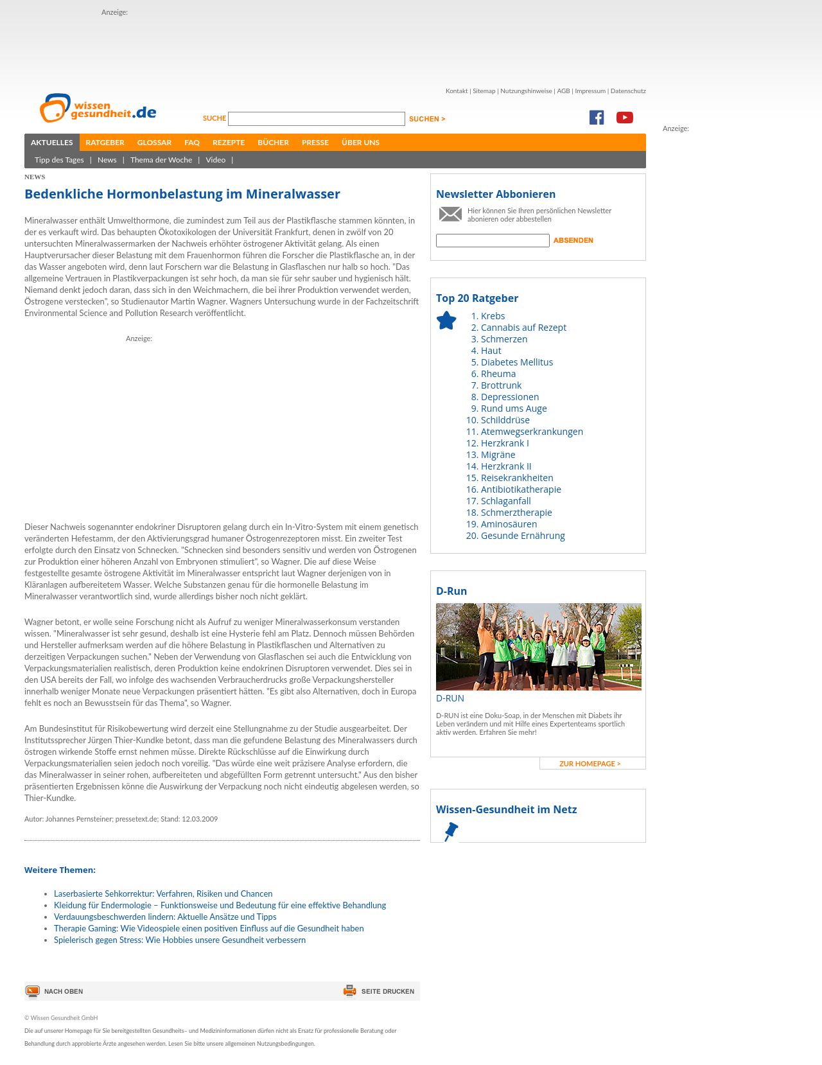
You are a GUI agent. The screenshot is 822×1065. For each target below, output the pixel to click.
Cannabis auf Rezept (523, 327)
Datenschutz (628, 90)
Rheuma (498, 373)
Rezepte (229, 142)
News (107, 159)
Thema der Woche (161, 159)
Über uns (361, 142)
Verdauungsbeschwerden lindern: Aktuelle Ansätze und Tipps (165, 916)
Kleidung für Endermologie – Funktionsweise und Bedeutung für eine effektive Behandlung (220, 905)
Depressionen (510, 397)
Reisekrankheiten (517, 477)
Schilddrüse (505, 420)
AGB (563, 90)
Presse (315, 142)
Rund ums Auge (514, 408)
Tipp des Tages (59, 159)
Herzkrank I (505, 443)
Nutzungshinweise (526, 90)
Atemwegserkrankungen (532, 431)
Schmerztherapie (516, 512)
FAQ (192, 142)
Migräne (498, 454)
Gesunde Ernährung (523, 535)
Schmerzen (504, 339)
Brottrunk (501, 385)
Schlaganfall (506, 501)
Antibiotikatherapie (521, 489)
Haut (491, 350)
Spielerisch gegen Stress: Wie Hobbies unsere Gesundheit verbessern (180, 940)
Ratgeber (105, 142)
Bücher (273, 142)
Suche (215, 118)
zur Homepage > (590, 763)
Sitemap (484, 90)
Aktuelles (52, 142)
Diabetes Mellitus (517, 362)
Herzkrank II (506, 466)
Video (215, 159)
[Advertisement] (714, 327)
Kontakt (457, 90)
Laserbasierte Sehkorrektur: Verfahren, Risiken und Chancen (163, 893)
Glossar (154, 142)
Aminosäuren (509, 524)
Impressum (590, 90)
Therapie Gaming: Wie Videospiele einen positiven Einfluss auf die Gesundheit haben (209, 928)
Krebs (493, 316)
